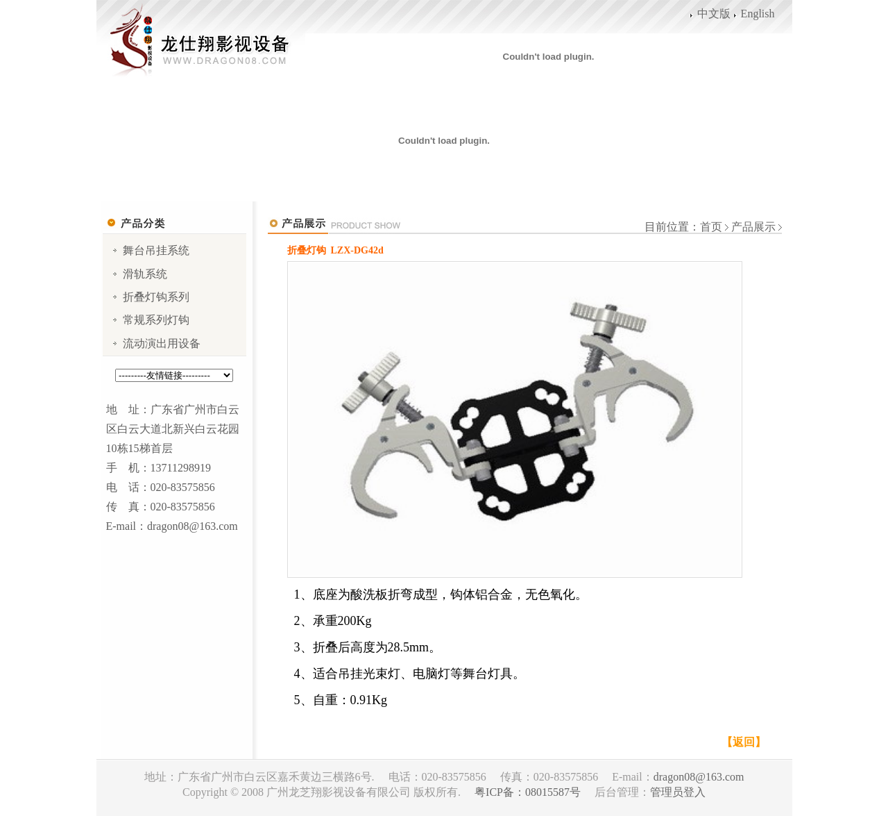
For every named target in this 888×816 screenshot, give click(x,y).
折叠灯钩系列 (156, 297)
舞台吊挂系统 (156, 250)
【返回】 (744, 742)
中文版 (714, 13)
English (758, 13)
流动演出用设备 (161, 343)
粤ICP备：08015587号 (528, 792)
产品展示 (752, 227)
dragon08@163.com (699, 777)
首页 (711, 227)
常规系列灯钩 (156, 320)
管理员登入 (678, 792)
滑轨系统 (145, 274)
